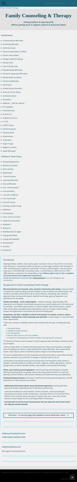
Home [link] (2, 8)
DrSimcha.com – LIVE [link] (60, 3)
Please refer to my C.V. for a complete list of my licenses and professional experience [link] (38, 274)
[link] (38, 415)
